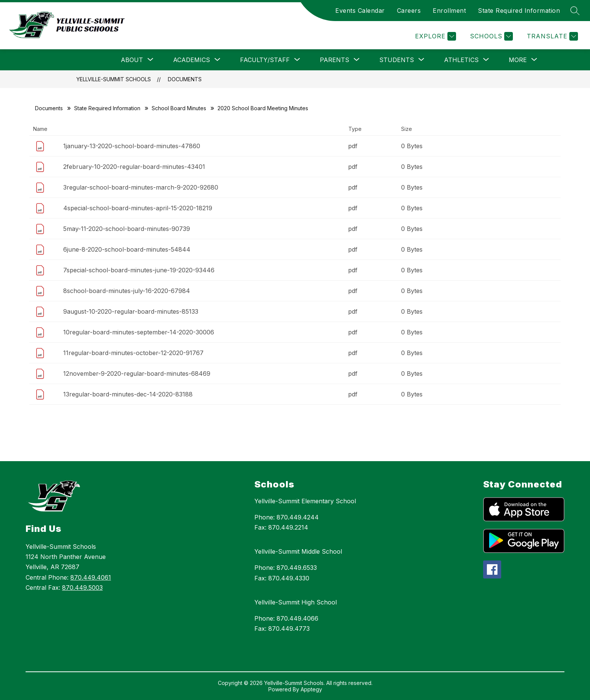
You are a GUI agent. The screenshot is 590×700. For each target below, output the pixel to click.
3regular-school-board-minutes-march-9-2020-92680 (140, 187)
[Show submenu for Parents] (334, 59)
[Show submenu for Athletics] (461, 59)
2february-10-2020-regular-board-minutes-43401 (134, 166)
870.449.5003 (82, 587)
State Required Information (519, 10)
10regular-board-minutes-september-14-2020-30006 (138, 332)
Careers (409, 10)
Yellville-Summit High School (295, 602)
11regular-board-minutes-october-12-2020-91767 (133, 353)
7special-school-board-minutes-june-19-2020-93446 (138, 270)
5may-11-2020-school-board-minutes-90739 (126, 228)
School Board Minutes (179, 108)
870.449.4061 (90, 577)
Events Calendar (360, 10)
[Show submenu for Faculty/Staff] (265, 59)
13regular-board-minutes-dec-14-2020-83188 (128, 394)
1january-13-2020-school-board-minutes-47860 (131, 146)
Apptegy (311, 689)
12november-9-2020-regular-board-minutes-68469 (136, 373)
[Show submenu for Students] (396, 59)
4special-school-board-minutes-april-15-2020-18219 (137, 208)
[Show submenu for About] (132, 59)
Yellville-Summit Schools (113, 79)
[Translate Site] (551, 36)
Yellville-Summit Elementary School (305, 501)
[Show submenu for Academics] (191, 59)
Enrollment (449, 10)
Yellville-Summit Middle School (298, 551)
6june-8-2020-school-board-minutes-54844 (126, 249)
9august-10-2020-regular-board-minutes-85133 (130, 311)
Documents (185, 79)
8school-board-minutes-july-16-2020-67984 (126, 291)
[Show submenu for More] (518, 59)
